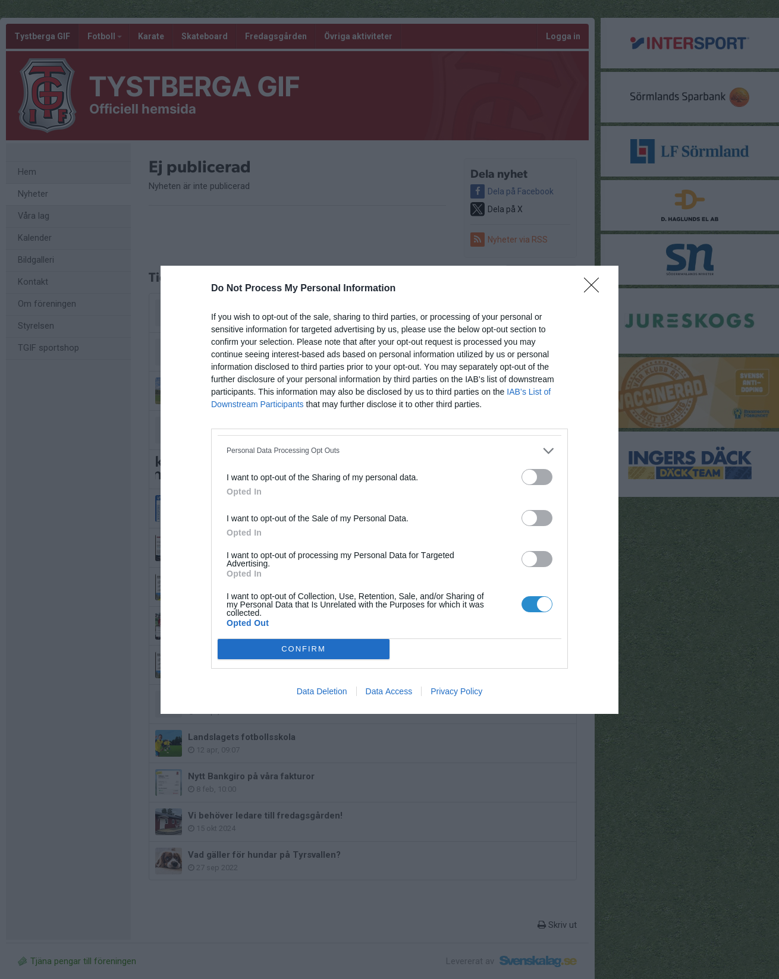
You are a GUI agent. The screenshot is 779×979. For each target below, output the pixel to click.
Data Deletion (322, 691)
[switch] (537, 477)
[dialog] (389, 490)
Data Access (389, 691)
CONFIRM (303, 648)
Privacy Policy (456, 691)
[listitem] (389, 451)
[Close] (595, 289)
